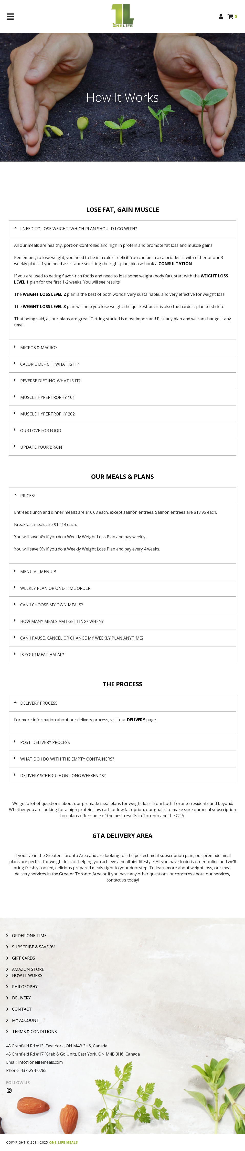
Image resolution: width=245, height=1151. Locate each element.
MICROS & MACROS (39, 347)
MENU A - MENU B (38, 571)
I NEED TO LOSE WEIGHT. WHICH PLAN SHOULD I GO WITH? (78, 228)
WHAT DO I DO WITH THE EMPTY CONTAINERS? (67, 759)
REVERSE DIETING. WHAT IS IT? (50, 381)
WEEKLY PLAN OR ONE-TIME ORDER (55, 588)
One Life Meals (63, 1142)
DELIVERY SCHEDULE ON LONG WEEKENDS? (63, 775)
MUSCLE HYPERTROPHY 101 (47, 397)
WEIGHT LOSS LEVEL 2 (44, 294)
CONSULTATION (175, 263)
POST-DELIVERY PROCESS (45, 742)
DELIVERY (136, 720)
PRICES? (28, 495)
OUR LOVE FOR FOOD (40, 430)
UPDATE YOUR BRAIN (41, 447)
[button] (122, 229)
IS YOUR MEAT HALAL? (42, 654)
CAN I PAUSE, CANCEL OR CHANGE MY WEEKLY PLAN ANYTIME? (82, 638)
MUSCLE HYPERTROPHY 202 (47, 414)
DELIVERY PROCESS (39, 703)
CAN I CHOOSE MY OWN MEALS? (51, 605)
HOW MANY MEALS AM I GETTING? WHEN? (62, 621)
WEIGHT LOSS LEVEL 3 (44, 306)
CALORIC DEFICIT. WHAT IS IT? (49, 364)
